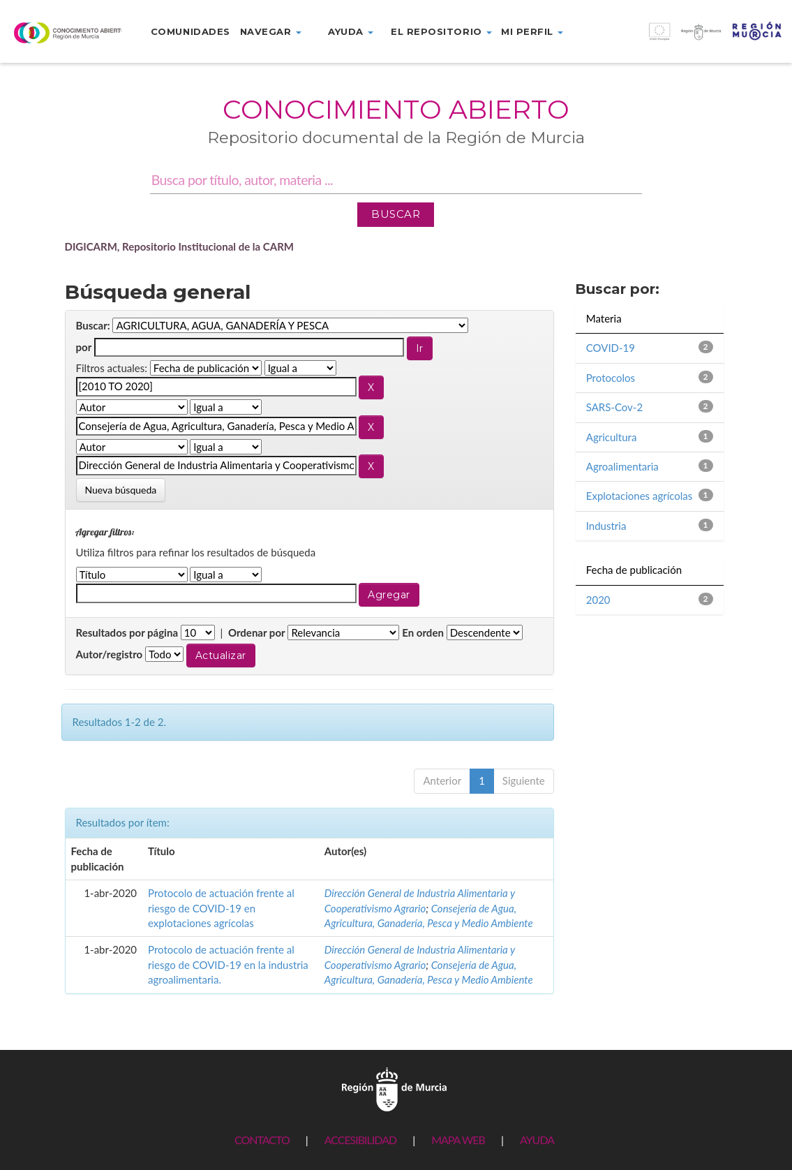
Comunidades (190, 31)
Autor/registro (109, 654)
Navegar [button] (270, 31)
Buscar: (93, 325)
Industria (606, 525)
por (84, 347)
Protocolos (610, 377)
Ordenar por (256, 632)
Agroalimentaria (622, 466)
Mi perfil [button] (532, 31)
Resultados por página (127, 632)
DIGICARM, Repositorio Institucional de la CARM (179, 246)
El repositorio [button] (441, 31)
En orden (423, 632)
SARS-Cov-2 (614, 407)
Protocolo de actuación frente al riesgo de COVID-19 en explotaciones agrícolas (221, 908)
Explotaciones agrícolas (639, 495)
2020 (598, 599)
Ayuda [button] (350, 31)
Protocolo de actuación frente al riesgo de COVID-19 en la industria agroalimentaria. (228, 964)
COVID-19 (610, 347)
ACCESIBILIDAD (360, 1139)
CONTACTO (262, 1139)
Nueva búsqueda (121, 490)
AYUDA (537, 1139)
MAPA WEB (458, 1139)
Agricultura (611, 437)
